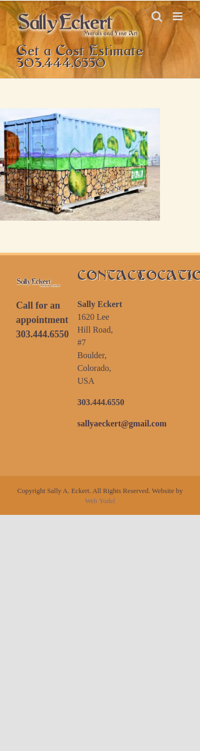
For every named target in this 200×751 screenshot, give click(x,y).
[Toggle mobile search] (156, 16)
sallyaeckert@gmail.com (121, 423)
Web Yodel (100, 501)
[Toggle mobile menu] (178, 16)
